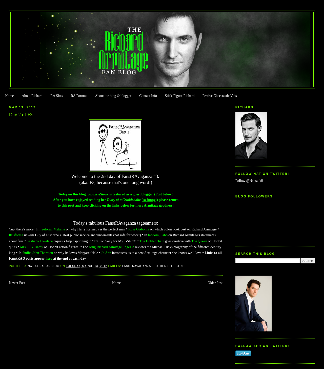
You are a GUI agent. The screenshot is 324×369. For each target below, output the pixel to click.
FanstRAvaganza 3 (137, 265)
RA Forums (79, 96)
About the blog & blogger (113, 96)
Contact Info (148, 96)
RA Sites (56, 96)
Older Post (215, 283)
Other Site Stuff (171, 265)
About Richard (32, 96)
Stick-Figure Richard (179, 96)
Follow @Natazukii (249, 181)
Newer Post (17, 283)
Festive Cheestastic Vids (219, 96)
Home (9, 96)
